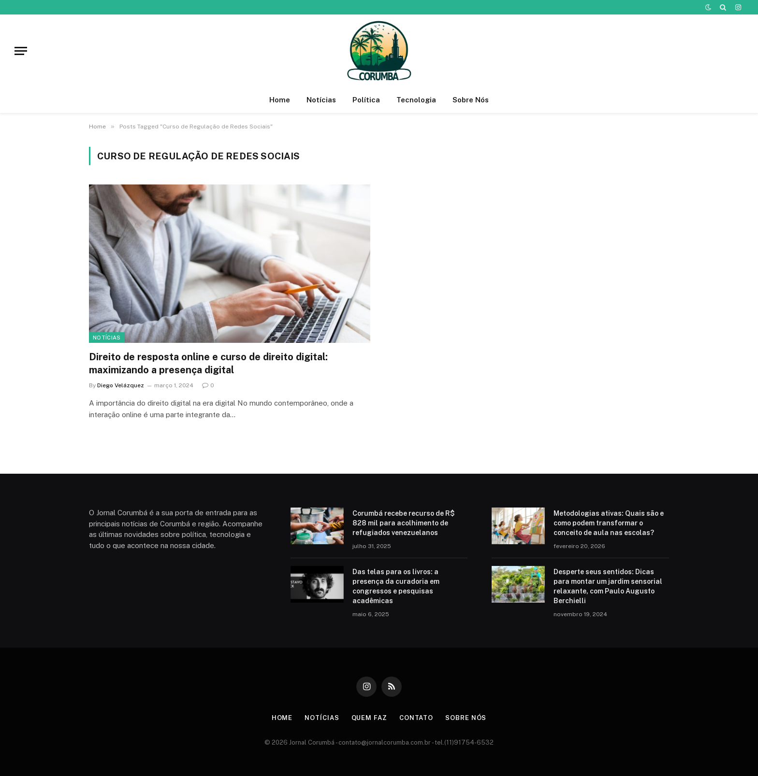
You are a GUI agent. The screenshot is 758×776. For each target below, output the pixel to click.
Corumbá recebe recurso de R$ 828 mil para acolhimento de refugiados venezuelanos (403, 522)
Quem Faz (369, 717)
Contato (416, 717)
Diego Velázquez (120, 385)
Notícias (321, 100)
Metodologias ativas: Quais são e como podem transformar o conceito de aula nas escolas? (609, 522)
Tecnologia (416, 100)
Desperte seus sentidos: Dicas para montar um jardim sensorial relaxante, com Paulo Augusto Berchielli (608, 586)
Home (279, 100)
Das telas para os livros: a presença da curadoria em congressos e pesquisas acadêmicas (395, 586)
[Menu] (21, 51)
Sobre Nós (470, 100)
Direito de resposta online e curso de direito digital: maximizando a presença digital (208, 363)
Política (366, 100)
